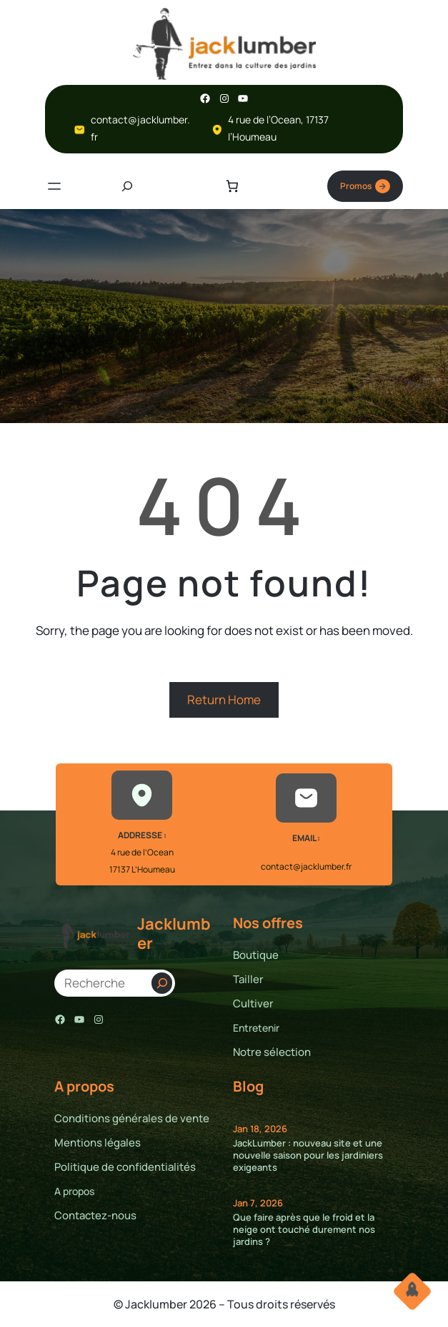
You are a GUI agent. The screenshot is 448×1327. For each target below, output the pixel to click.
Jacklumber (174, 933)
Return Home (224, 699)
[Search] (161, 983)
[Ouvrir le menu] (54, 186)
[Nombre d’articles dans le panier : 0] (231, 186)
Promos (365, 186)
